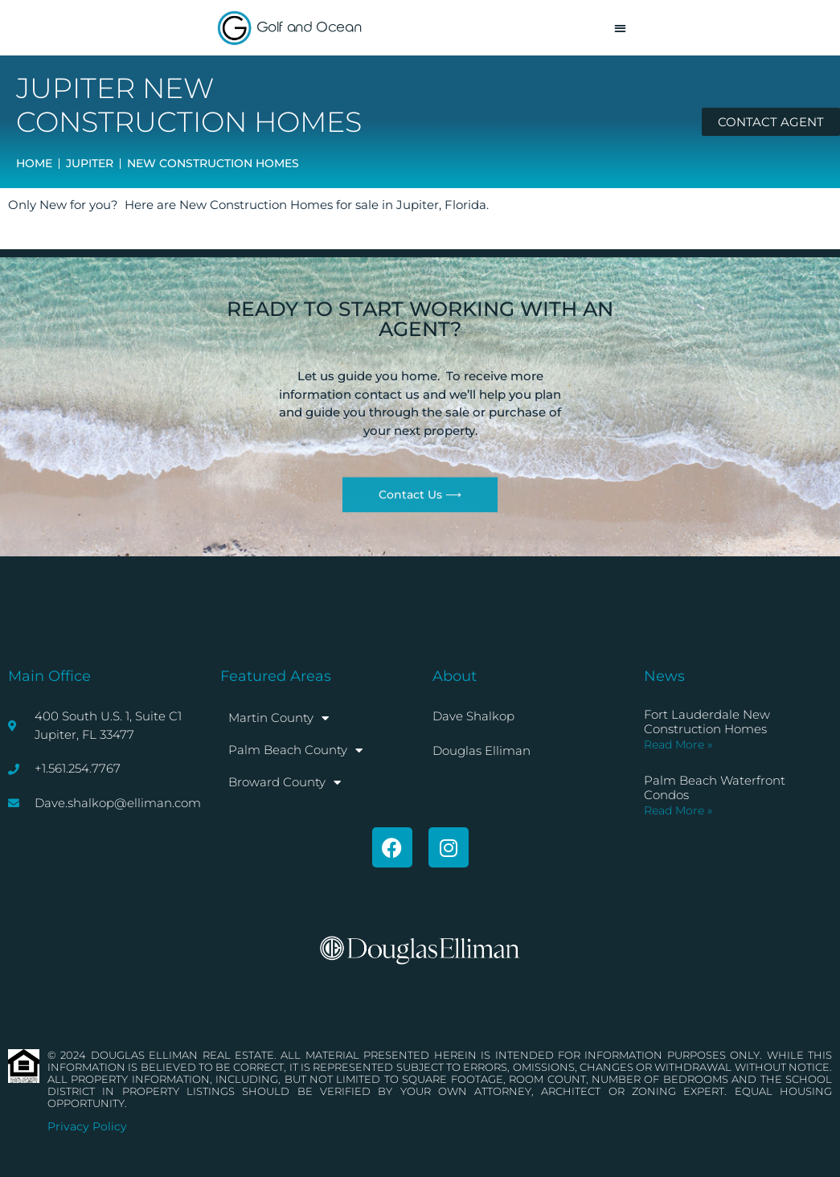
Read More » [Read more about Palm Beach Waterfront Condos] (678, 810)
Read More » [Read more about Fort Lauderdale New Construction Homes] (678, 744)
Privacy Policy (87, 1126)
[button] (620, 27)
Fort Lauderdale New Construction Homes (707, 721)
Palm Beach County (295, 750)
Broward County (284, 783)
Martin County (278, 718)
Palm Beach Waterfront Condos (714, 787)
